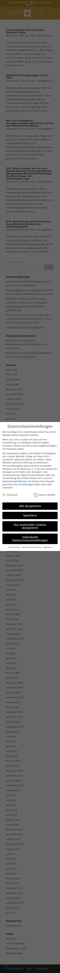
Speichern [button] (30, 512)
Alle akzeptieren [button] (30, 503)
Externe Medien (45, 491)
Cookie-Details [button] (14, 544)
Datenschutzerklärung (14, 478)
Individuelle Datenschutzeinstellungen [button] (30, 535)
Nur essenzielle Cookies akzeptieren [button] (30, 523)
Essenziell (9, 491)
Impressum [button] (47, 544)
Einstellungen (26, 481)
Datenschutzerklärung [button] (31, 544)
